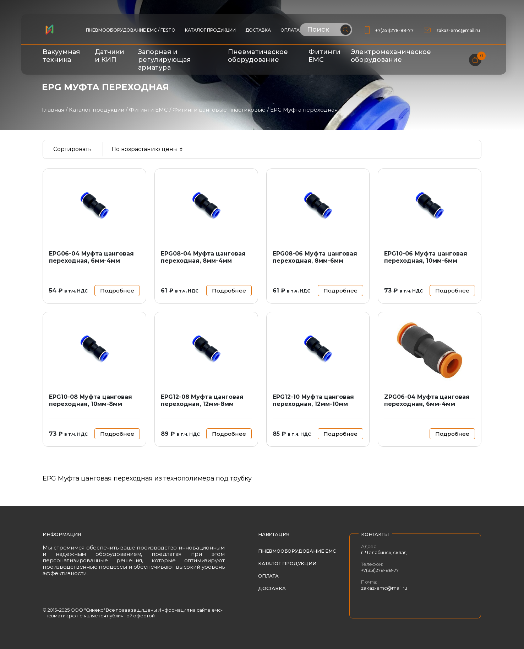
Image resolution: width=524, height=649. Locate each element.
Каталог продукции (210, 30)
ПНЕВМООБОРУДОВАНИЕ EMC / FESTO (130, 30)
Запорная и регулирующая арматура (164, 59)
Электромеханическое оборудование (391, 56)
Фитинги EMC (148, 109)
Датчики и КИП (110, 56)
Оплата (290, 30)
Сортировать (72, 149)
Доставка (258, 30)
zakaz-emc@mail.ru (458, 30)
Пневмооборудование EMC (297, 551)
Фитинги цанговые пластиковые (219, 109)
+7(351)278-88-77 (394, 30)
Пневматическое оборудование (258, 56)
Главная (53, 109)
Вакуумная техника (61, 56)
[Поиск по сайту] (326, 29)
